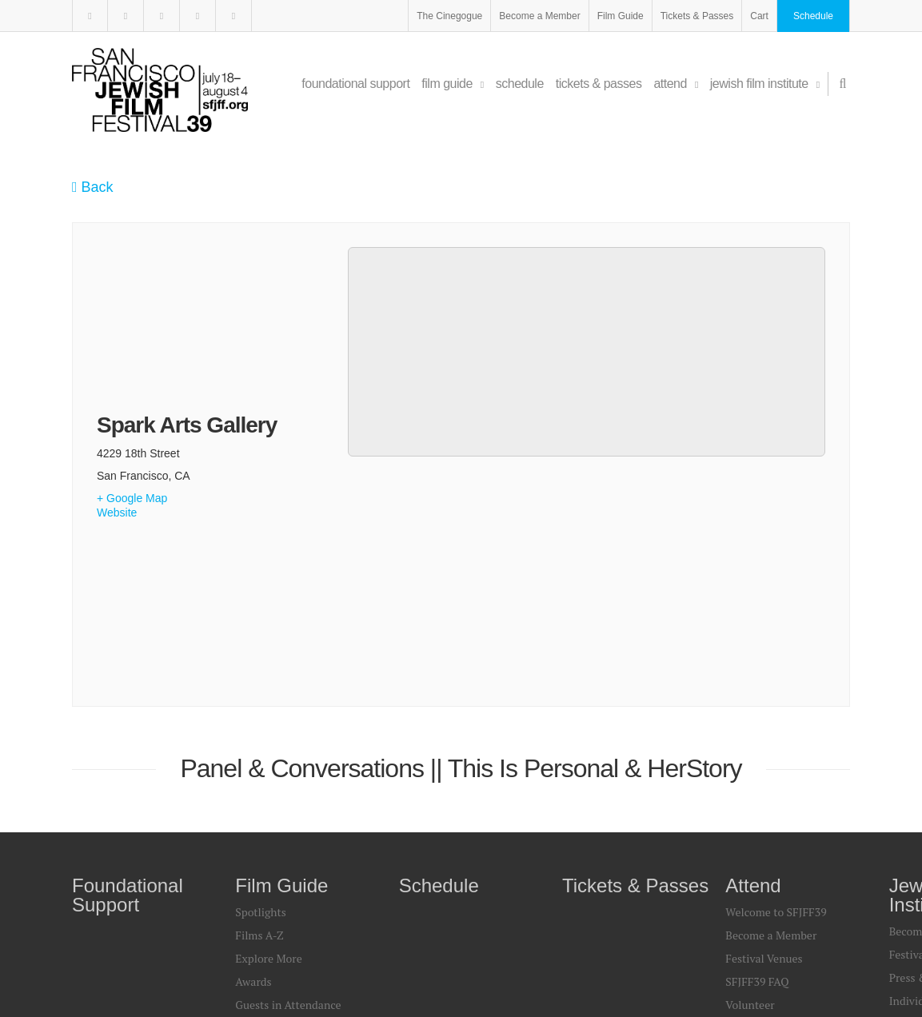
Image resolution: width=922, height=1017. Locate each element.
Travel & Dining (765, 802)
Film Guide (620, 16)
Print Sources (268, 802)
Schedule (813, 16)
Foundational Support (355, 83)
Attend (675, 83)
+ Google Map (132, 385)
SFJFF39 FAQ (756, 756)
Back (93, 187)
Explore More (268, 732)
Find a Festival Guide (777, 825)
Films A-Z (259, 709)
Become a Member (539, 16)
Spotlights (260, 686)
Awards (253, 756)
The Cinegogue (449, 16)
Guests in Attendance (288, 779)
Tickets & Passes (697, 16)
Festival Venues (763, 732)
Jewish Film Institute (765, 83)
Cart (759, 16)
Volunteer (749, 779)
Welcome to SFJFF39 (775, 686)
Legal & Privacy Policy (375, 952)
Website (117, 399)
